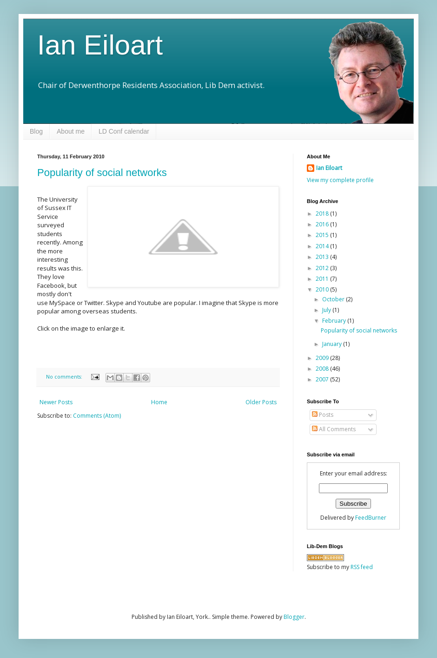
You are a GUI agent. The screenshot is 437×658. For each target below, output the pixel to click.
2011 (323, 279)
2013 (323, 257)
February (334, 321)
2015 (323, 235)
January (332, 344)
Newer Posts (56, 402)
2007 (323, 379)
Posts (322, 415)
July (327, 310)
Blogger (294, 617)
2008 (323, 369)
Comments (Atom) (97, 416)
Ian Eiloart (100, 45)
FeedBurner (370, 518)
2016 (323, 224)
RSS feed (362, 567)
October (334, 299)
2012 (323, 268)
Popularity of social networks (102, 172)
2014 (323, 246)
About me (71, 131)
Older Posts (261, 402)
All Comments (334, 429)
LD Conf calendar (124, 131)
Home (159, 402)
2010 (323, 289)
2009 (323, 358)
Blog (36, 131)
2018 (323, 213)
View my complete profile (340, 180)
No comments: (65, 376)
